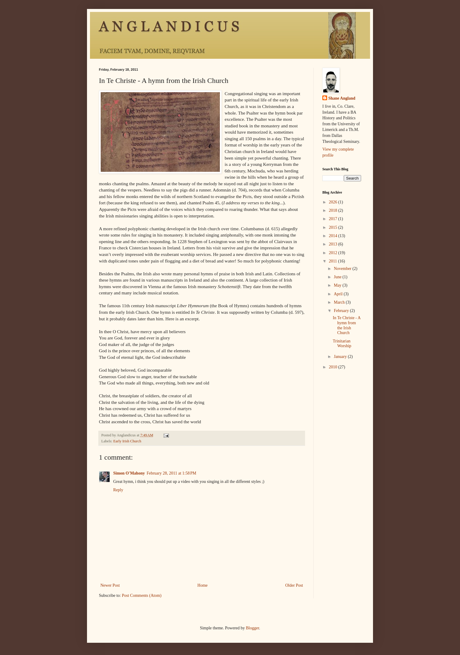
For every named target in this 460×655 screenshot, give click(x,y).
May (338, 285)
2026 (333, 202)
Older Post (294, 585)
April (339, 294)
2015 (333, 227)
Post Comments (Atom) (141, 595)
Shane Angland (341, 98)
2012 (333, 253)
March (340, 302)
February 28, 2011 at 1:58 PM (171, 473)
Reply (118, 490)
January (341, 356)
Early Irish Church (127, 441)
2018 (333, 210)
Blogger (252, 628)
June (338, 277)
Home (203, 585)
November (343, 268)
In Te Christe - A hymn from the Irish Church (346, 325)
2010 (333, 367)
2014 (333, 236)
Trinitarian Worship (342, 343)
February (342, 310)
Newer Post (110, 585)
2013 (333, 244)
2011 (333, 261)
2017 (333, 219)
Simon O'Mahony (129, 473)
